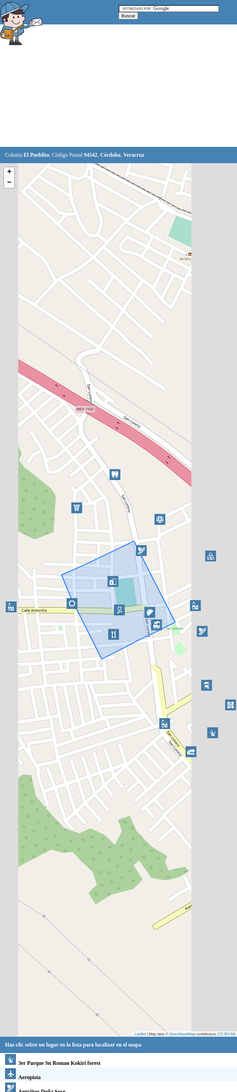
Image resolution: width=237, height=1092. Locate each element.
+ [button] (9, 172)
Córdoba (110, 155)
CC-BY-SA (226, 1034)
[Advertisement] (119, 97)
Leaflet (140, 1034)
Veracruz (133, 155)
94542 (90, 155)
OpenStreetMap (182, 1034)
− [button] (9, 183)
